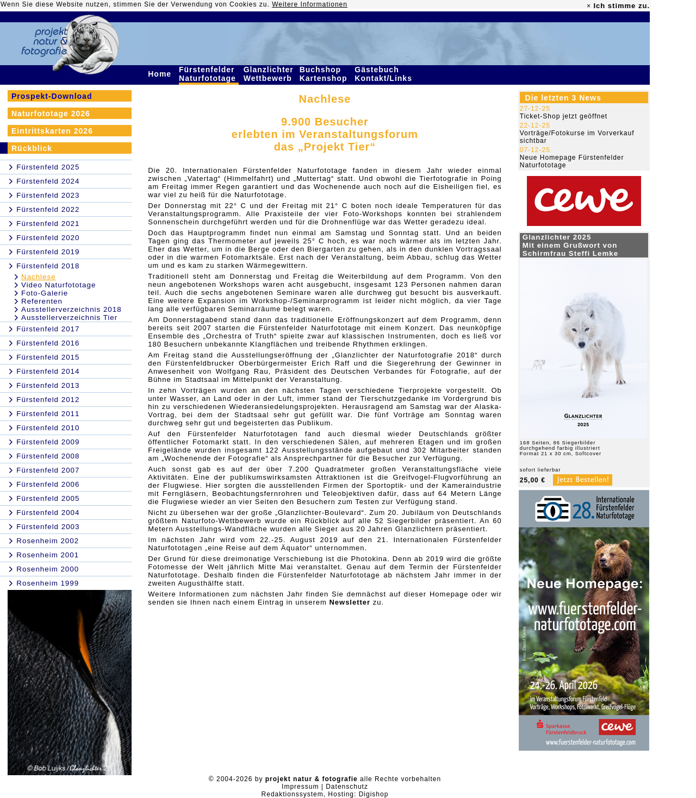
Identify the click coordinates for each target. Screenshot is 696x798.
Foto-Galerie (44, 293)
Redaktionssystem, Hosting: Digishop (325, 794)
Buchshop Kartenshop (325, 74)
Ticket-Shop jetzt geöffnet (563, 116)
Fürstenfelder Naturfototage (209, 74)
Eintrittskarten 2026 (52, 131)
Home (161, 74)
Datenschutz (347, 786)
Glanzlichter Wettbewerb (269, 74)
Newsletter (349, 602)
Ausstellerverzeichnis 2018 (71, 309)
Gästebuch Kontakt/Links (384, 74)
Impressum (300, 786)
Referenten (42, 301)
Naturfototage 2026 (50, 113)
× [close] (589, 6)
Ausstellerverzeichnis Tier (69, 317)
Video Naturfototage (58, 285)
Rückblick (31, 148)
